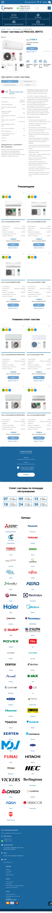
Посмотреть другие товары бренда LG (16, 92)
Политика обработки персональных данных (11, 833)
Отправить (26, 474)
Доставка (8, 898)
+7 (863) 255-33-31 (24, 6)
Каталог (9, 29)
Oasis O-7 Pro (40, 354)
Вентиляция (9, 883)
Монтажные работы (11, 894)
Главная (3, 29)
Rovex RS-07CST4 (15, 221)
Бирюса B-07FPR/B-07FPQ (17, 354)
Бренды (8, 869)
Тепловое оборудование (12, 887)
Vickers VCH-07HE (41, 221)
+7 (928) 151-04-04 (24, 8)
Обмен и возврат (10, 874)
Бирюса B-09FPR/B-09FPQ (17, 415)
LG (5, 37)
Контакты (8, 873)
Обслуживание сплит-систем (13, 896)
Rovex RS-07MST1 (41, 415)
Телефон (26, 462)
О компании (8, 871)
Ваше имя (26, 457)
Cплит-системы (17, 29)
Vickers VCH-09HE (15, 282)
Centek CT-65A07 (40, 282)
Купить (32, 48)
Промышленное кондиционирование (15, 885)
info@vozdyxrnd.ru (8, 862)
